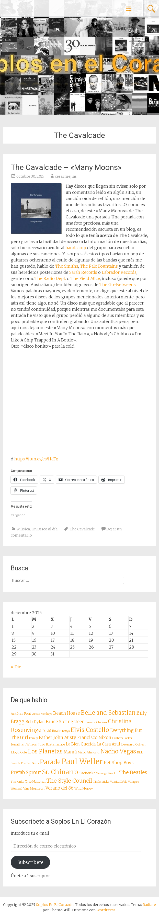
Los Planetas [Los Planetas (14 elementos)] (45, 751)
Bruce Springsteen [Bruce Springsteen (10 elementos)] (65, 721)
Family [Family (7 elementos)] (33, 738)
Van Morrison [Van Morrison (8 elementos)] (33, 788)
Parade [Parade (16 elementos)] (50, 762)
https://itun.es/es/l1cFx (36, 458)
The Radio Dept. (50, 278)
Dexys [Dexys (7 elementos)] (66, 731)
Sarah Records (83, 272)
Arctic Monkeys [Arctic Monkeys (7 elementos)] (42, 713)
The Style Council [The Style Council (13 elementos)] (69, 780)
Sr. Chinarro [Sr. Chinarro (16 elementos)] (60, 772)
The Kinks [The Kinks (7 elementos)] (17, 781)
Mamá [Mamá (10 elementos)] (70, 752)
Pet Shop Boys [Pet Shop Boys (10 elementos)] (118, 762)
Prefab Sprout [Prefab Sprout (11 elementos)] (26, 772)
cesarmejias (66, 176)
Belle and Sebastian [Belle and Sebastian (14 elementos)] (108, 712)
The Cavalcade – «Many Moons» (66, 167)
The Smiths (66, 266)
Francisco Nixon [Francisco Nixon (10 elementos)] (94, 737)
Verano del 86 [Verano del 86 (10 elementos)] (59, 788)
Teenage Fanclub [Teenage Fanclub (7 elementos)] (107, 773)
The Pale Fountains (99, 266)
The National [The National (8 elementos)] (35, 781)
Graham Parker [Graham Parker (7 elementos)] (122, 738)
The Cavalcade (82, 529)
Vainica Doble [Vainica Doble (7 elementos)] (118, 781)
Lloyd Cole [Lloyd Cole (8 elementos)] (19, 752)
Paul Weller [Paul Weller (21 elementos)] (82, 761)
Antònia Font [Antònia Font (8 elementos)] (21, 713)
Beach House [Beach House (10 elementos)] (66, 713)
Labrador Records (119, 272)
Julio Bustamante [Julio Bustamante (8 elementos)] (51, 744)
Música (23, 529)
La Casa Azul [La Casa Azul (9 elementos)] (108, 744)
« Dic (16, 666)
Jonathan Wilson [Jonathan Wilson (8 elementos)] (24, 744)
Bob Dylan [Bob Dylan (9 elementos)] (35, 721)
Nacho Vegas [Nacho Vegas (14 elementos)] (118, 751)
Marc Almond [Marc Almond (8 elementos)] (88, 752)
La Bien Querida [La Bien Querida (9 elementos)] (81, 744)
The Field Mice (85, 278)
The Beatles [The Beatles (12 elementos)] (133, 772)
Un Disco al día (44, 529)
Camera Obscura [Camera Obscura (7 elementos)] (96, 722)
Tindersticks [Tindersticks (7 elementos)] (101, 781)
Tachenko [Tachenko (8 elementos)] (87, 773)
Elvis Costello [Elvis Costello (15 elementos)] (90, 729)
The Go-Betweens (117, 284)
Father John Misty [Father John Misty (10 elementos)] (57, 737)
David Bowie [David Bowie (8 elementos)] (51, 731)
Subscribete (30, 862)
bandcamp (75, 247)
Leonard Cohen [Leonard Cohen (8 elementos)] (133, 744)
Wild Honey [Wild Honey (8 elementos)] (83, 788)
